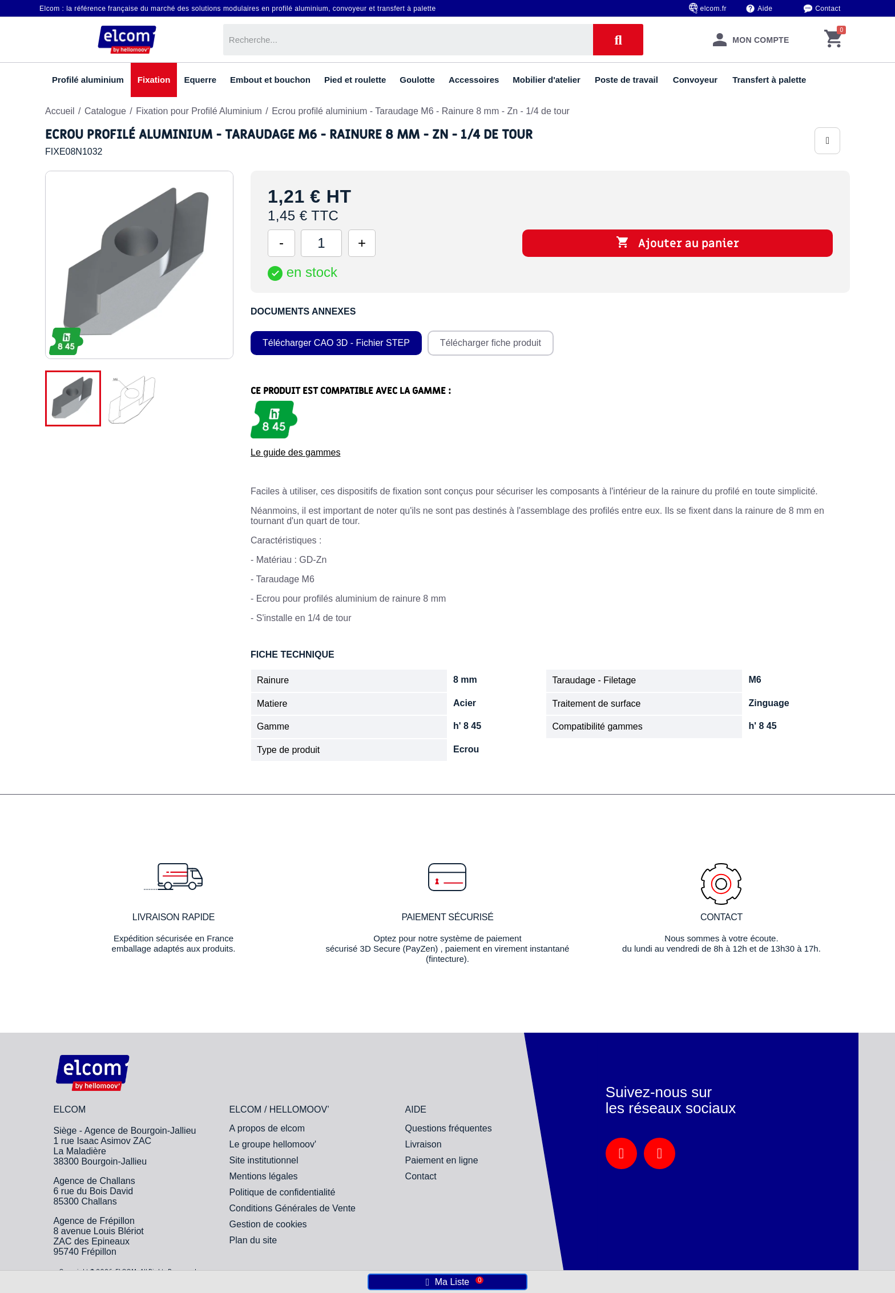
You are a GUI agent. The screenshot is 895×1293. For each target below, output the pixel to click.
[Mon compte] (750, 40)
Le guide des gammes (295, 452)
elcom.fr (713, 9)
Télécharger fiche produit (490, 343)
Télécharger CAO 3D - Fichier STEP (336, 343)
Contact (828, 9)
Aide (764, 9)
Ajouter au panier (677, 243)
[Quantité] (321, 243)
